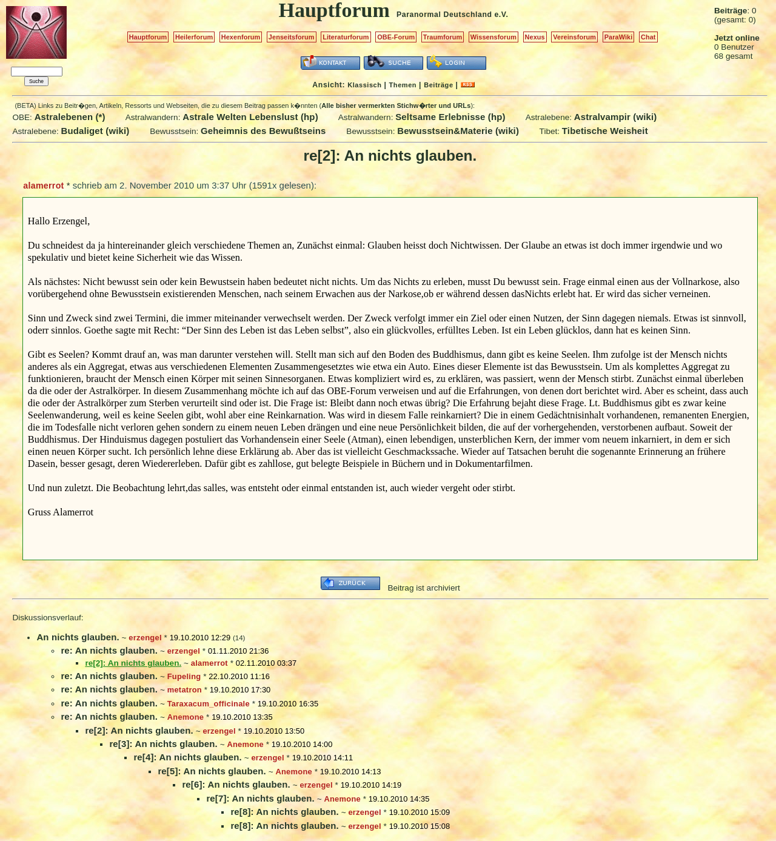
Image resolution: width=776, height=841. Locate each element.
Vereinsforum (574, 37)
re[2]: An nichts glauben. (139, 730)
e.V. (501, 14)
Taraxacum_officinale (208, 703)
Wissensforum (493, 37)
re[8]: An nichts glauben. (284, 811)
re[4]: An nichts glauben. (187, 757)
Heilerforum (194, 37)
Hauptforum (148, 37)
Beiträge (438, 85)
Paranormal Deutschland (444, 14)
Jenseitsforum (292, 37)
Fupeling (184, 676)
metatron (184, 689)
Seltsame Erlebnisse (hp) (450, 117)
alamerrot (43, 185)
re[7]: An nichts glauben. (260, 798)
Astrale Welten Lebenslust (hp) (250, 117)
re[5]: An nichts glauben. (212, 771)
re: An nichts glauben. (109, 650)
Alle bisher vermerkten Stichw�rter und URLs (395, 105)
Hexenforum (241, 37)
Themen (402, 85)
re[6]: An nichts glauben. (236, 784)
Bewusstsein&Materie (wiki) (458, 131)
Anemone (185, 717)
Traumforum (443, 37)
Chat (648, 37)
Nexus (535, 37)
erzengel (145, 637)
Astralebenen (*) (70, 117)
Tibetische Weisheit (605, 131)
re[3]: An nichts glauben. (163, 744)
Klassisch (364, 85)
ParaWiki (618, 37)
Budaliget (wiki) (95, 131)
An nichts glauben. (77, 637)
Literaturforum (346, 37)
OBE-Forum (396, 37)
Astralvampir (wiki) (615, 117)
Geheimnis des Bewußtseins (263, 131)
